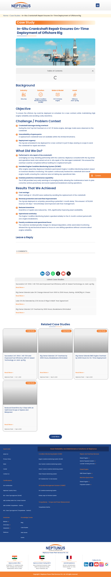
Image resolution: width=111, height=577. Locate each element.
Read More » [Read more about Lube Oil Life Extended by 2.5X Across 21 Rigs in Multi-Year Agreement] (20, 304)
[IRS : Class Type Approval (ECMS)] (19, 495)
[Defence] (10, 532)
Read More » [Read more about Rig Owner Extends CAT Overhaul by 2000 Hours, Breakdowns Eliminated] (20, 312)
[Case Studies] (38, 527)
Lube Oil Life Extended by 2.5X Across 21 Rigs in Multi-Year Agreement (42, 301)
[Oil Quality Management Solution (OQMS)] (58, 485)
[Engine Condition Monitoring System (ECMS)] (58, 458)
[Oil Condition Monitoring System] (58, 490)
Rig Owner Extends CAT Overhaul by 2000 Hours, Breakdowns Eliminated (43, 309)
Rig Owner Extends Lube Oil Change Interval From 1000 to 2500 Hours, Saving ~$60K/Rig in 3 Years (53, 292)
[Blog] (38, 522)
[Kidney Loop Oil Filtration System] (58, 495)
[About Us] (19, 453)
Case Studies (15, 16)
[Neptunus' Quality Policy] (19, 490)
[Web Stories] (38, 532)
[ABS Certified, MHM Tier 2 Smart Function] (19, 500)
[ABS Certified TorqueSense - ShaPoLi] (19, 505)
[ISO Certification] (19, 485)
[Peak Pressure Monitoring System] (58, 473)
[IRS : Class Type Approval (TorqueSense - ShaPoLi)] (19, 510)
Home (5, 16)
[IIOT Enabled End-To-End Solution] (58, 478)
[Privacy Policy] (19, 458)
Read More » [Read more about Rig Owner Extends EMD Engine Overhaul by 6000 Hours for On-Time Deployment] (80, 372)
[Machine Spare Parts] (94, 477)
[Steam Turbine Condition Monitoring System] (58, 468)
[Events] (38, 537)
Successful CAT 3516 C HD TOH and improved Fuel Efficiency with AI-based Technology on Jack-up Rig (55, 284)
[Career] (19, 468)
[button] (97, 5)
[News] (19, 463)
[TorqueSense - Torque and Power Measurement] (58, 501)
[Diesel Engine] (94, 469)
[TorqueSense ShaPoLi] (58, 506)
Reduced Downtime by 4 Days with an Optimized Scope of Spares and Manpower (19, 410)
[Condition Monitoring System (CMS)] (58, 453)
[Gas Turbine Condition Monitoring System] (58, 463)
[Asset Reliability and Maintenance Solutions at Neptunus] (73, 449)
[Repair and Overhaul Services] (94, 453)
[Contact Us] (19, 473)
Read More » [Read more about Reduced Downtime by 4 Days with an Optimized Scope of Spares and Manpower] (9, 424)
